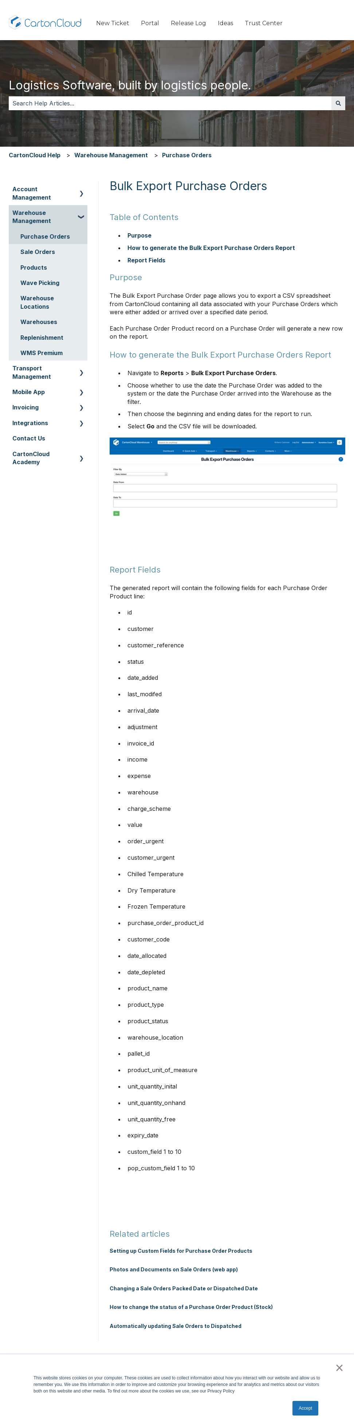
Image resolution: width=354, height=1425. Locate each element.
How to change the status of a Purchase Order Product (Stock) (191, 1307)
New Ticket (112, 23)
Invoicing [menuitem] (25, 407)
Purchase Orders (187, 155)
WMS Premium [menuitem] (41, 353)
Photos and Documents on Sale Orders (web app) (174, 1269)
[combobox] (170, 103)
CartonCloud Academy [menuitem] (31, 458)
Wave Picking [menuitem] (39, 282)
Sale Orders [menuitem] (37, 251)
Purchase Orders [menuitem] (45, 236)
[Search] (338, 103)
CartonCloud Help (34, 155)
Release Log (188, 23)
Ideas (225, 23)
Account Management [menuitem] (31, 193)
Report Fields (146, 260)
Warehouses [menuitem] (38, 322)
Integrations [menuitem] (30, 423)
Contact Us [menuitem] (28, 438)
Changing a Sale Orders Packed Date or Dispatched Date (184, 1288)
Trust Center (264, 23)
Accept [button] (305, 1408)
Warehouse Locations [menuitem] (37, 302)
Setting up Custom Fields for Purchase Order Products (181, 1251)
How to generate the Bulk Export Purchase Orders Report (211, 247)
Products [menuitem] (33, 267)
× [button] (339, 1367)
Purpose (139, 235)
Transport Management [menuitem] (31, 372)
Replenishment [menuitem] (41, 337)
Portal (150, 23)
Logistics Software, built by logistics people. (130, 85)
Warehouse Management (111, 155)
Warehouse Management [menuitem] (31, 216)
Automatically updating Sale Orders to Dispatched (175, 1326)
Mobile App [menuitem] (28, 392)
